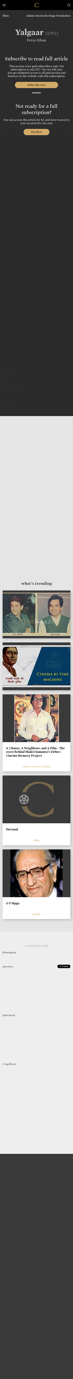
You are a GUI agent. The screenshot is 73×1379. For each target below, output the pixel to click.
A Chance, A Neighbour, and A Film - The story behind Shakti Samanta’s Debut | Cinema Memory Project (35, 752)
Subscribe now (36, 85)
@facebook (9, 1015)
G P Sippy (13, 903)
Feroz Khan (35, 40)
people (36, 914)
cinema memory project (36, 766)
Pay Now (36, 132)
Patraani (12, 829)
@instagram (9, 952)
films (6, 15)
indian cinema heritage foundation (48, 15)
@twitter (8, 966)
